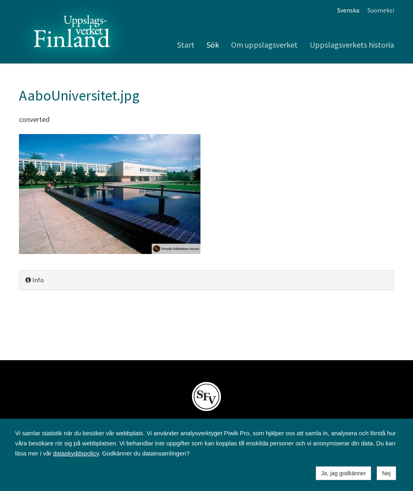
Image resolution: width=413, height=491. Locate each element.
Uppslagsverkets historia (352, 45)
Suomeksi (380, 10)
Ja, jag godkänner (343, 473)
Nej (386, 473)
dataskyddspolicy (76, 453)
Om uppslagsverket (264, 45)
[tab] (206, 280)
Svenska (348, 10)
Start (185, 45)
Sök (212, 45)
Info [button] (34, 280)
